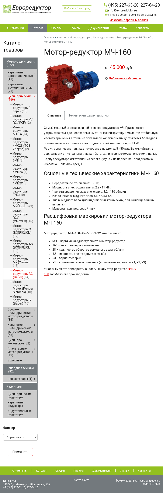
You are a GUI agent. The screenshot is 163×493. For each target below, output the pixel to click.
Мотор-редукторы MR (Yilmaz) (21, 260)
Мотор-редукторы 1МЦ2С (20, 180)
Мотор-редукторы (19, 63)
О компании (19, 470)
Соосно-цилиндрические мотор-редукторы (20, 314)
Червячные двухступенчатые (20, 88)
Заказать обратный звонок (129, 20)
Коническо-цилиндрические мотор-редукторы (20, 330)
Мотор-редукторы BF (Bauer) (22, 300)
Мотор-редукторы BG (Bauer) (23, 274)
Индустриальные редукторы (20, 412)
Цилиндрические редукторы (20, 395)
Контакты (144, 470)
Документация (101, 470)
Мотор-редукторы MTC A (20, 131)
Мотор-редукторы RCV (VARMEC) (23, 216)
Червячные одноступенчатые (20, 76)
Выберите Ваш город (77, 8)
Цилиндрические (20, 97)
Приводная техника (20, 369)
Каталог (62, 37)
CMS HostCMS (151, 484)
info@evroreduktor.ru (122, 10)
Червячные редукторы (16, 404)
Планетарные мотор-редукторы (20, 352)
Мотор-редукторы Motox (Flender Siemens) (23, 287)
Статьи (124, 470)
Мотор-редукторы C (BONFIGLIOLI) (22, 231)
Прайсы (78, 470)
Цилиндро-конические (19, 341)
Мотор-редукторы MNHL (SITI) (23, 203)
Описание (54, 115)
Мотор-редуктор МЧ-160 (58, 41)
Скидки (60, 470)
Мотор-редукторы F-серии (22, 108)
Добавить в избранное (125, 78)
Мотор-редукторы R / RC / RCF (23, 119)
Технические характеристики (89, 115)
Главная (49, 37)
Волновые (15, 360)
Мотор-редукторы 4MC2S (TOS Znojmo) (21, 144)
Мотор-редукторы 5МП (20, 157)
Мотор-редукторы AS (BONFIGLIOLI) (23, 246)
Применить (20, 452)
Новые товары (20, 379)
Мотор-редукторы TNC (20, 191)
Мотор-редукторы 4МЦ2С (20, 168)
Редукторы (14, 386)
